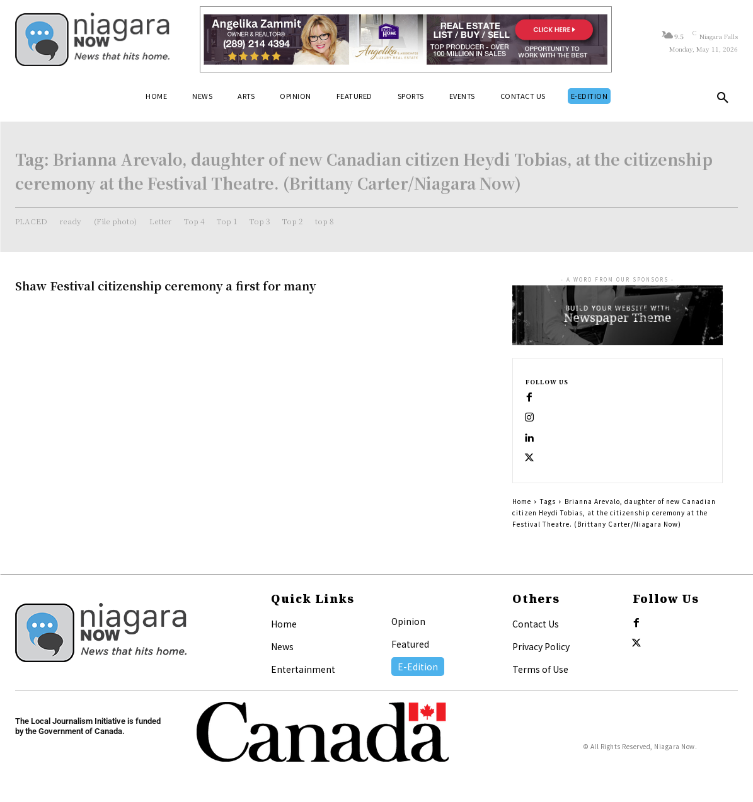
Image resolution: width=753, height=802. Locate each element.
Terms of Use (540, 669)
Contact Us (535, 623)
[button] (723, 100)
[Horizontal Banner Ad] (406, 39)
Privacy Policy (541, 646)
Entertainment (303, 669)
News (282, 646)
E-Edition (418, 666)
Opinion (408, 621)
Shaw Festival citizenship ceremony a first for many (165, 285)
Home (521, 501)
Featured (410, 644)
